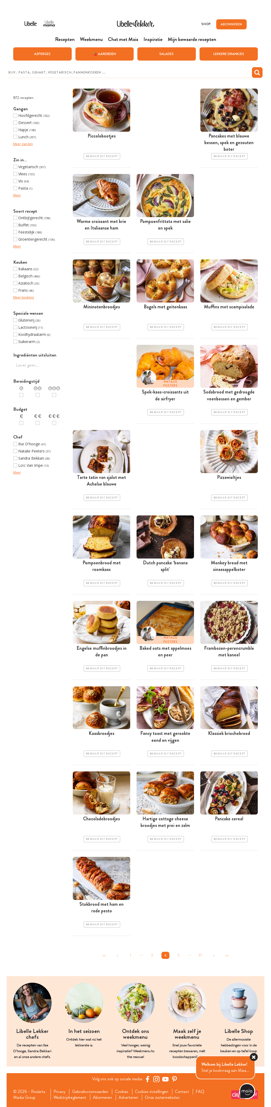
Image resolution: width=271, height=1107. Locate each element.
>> (226, 955)
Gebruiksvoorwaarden (90, 1091)
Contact (182, 1091)
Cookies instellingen (151, 1091)
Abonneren (102, 1097)
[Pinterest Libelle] (174, 1079)
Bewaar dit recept (102, 156)
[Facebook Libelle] (147, 1079)
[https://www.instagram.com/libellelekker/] (156, 1079)
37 (200, 955)
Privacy (59, 1091)
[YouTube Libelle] (165, 1079)
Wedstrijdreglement (69, 1097)
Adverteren (128, 1097)
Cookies (121, 1091)
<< (104, 955)
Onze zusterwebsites (162, 1097)
